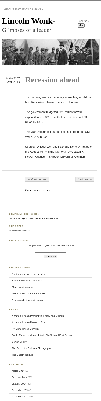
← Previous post (37, 179)
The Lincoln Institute (22, 355)
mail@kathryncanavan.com (44, 218)
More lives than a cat (23, 287)
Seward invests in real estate (27, 280)
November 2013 (20, 396)
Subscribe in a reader (19, 231)
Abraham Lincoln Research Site (28, 322)
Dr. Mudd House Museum (25, 329)
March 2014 (18, 371)
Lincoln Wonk (27, 20)
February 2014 (19, 377)
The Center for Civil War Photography (31, 348)
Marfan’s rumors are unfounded (28, 293)
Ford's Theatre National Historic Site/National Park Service (42, 335)
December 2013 (20, 390)
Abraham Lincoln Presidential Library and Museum (38, 316)
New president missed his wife (27, 300)
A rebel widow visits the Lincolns (28, 274)
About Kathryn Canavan (23, 9)
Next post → (85, 179)
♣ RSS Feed (16, 226)
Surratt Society (19, 342)
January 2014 (19, 383)
